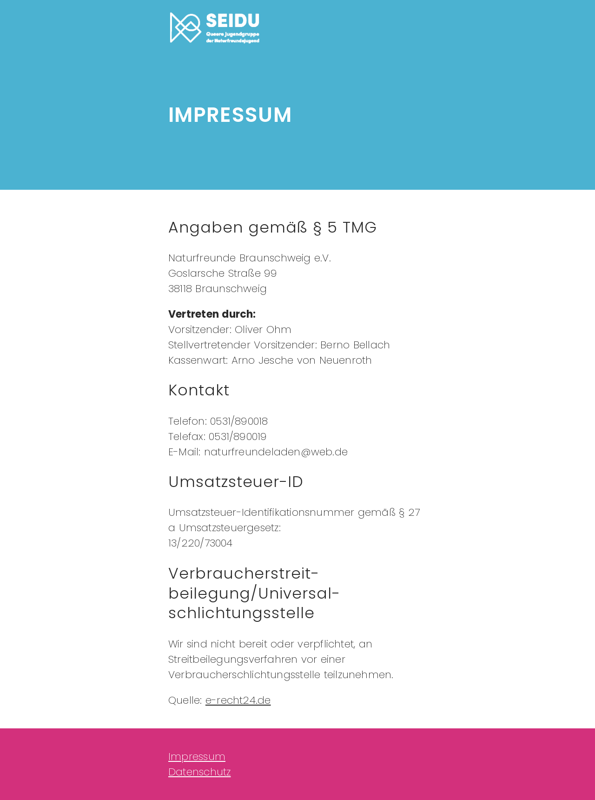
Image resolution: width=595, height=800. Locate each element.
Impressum (196, 756)
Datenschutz (199, 772)
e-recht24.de (238, 700)
